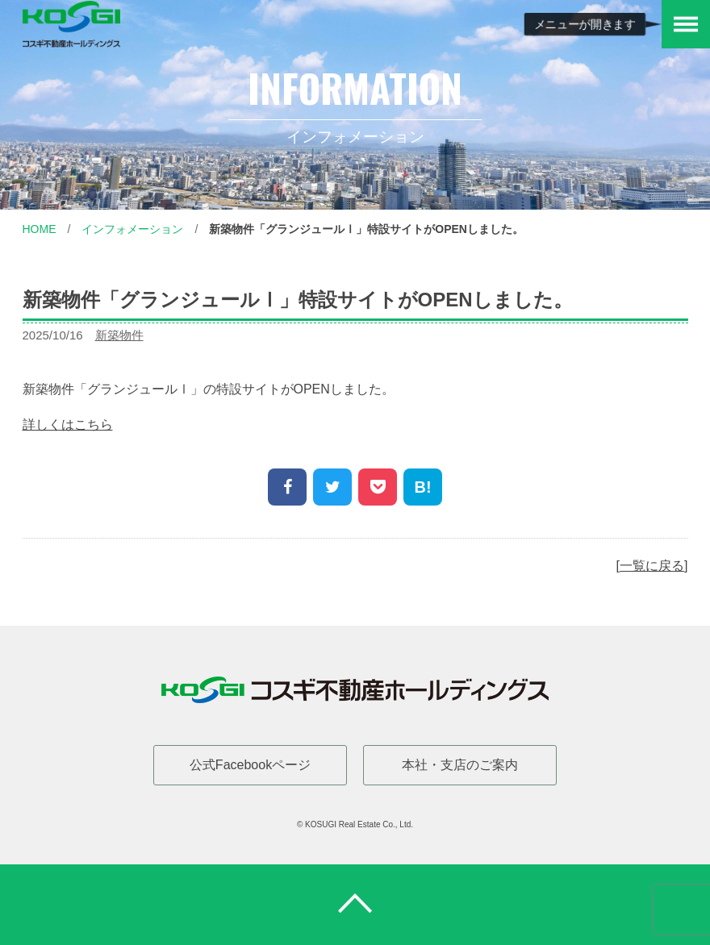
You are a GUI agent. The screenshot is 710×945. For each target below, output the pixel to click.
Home (39, 229)
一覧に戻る (652, 565)
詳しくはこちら (68, 424)
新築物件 (119, 335)
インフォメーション (132, 229)
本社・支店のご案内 (460, 765)
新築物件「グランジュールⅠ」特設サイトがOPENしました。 (366, 229)
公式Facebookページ (250, 765)
